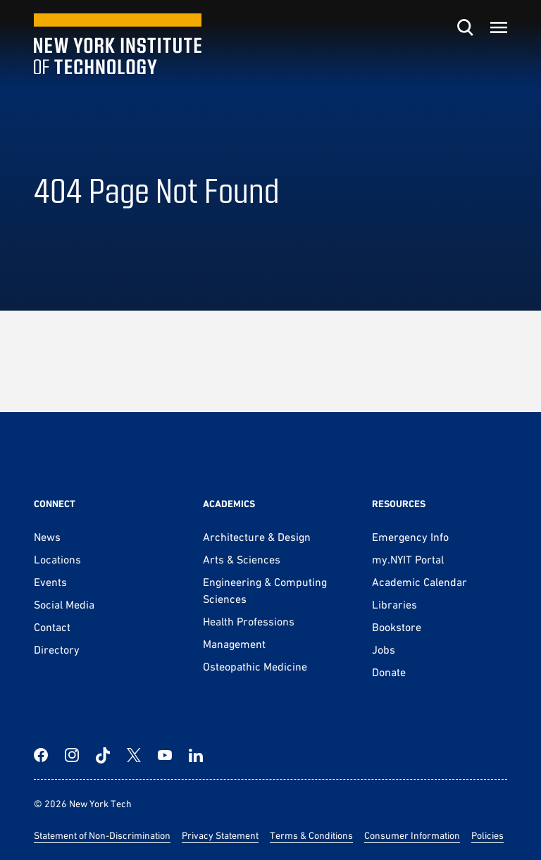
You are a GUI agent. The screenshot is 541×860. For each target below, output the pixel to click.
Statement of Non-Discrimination (102, 835)
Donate (389, 672)
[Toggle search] (464, 27)
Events (50, 581)
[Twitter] (134, 755)
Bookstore (396, 627)
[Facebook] (41, 755)
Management (234, 643)
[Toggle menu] (498, 27)
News (47, 536)
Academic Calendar (419, 581)
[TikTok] (103, 755)
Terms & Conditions (311, 835)
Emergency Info (410, 536)
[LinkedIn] (196, 755)
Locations (57, 559)
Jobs (383, 649)
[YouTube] (165, 755)
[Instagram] (72, 755)
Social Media (64, 604)
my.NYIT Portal (408, 559)
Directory (57, 649)
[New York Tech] (117, 44)
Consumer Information (412, 835)
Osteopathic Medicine (255, 666)
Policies (487, 835)
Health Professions (248, 621)
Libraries (394, 604)
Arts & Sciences (241, 559)
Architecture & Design (257, 536)
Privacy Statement (220, 835)
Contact (52, 627)
